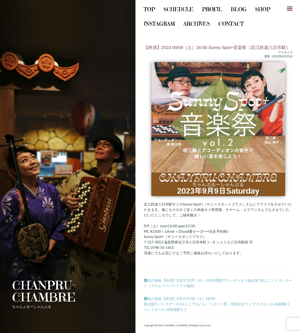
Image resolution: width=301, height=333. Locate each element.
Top (149, 9)
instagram (159, 24)
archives (196, 24)
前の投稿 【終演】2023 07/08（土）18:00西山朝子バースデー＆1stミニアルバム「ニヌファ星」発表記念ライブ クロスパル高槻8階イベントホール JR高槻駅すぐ (217, 304)
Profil (212, 9)
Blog (239, 9)
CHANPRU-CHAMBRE (44, 291)
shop (262, 9)
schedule (178, 9)
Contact (231, 24)
